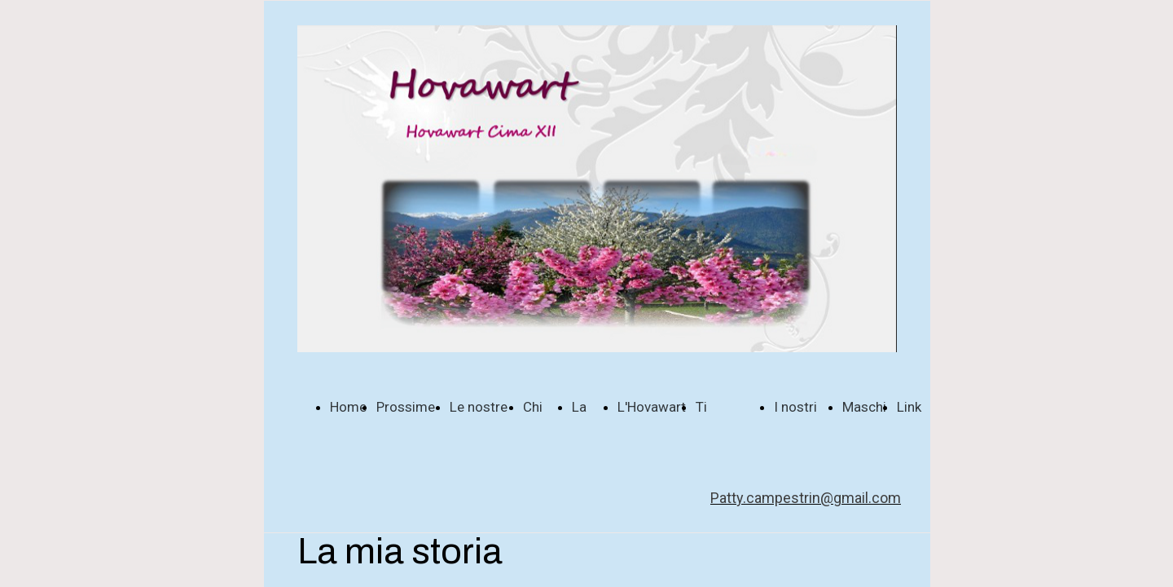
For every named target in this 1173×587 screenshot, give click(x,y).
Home (348, 407)
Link (909, 407)
